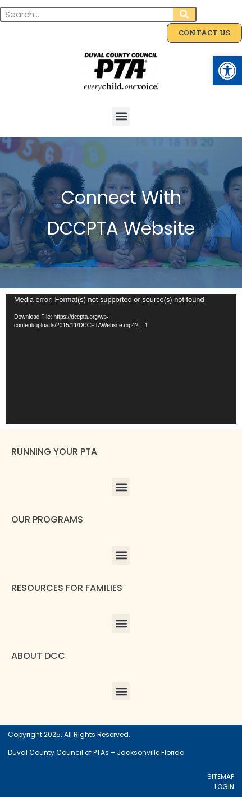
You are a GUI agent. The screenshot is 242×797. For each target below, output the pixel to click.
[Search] (184, 14)
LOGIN (224, 786)
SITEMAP (220, 776)
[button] (227, 70)
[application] (121, 359)
